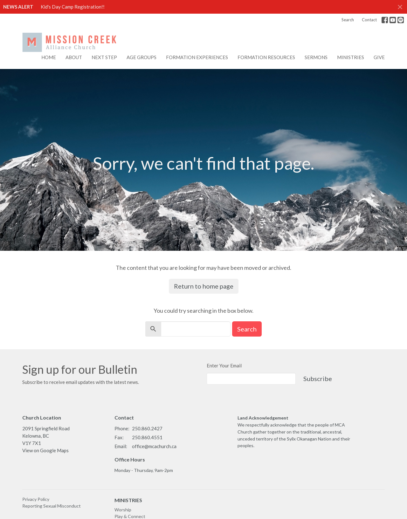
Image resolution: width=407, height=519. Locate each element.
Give (379, 57)
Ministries (350, 57)
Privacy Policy (35, 499)
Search (347, 19)
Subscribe (317, 378)
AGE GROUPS (141, 57)
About (74, 57)
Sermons (316, 57)
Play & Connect (129, 516)
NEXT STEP (104, 57)
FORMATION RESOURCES (266, 57)
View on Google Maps (45, 450)
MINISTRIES (128, 500)
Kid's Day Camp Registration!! (73, 7)
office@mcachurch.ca (154, 446)
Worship (122, 509)
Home (48, 57)
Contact (369, 19)
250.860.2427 (147, 428)
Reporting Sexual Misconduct (51, 506)
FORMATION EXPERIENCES (197, 57)
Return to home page (203, 286)
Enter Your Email (224, 365)
